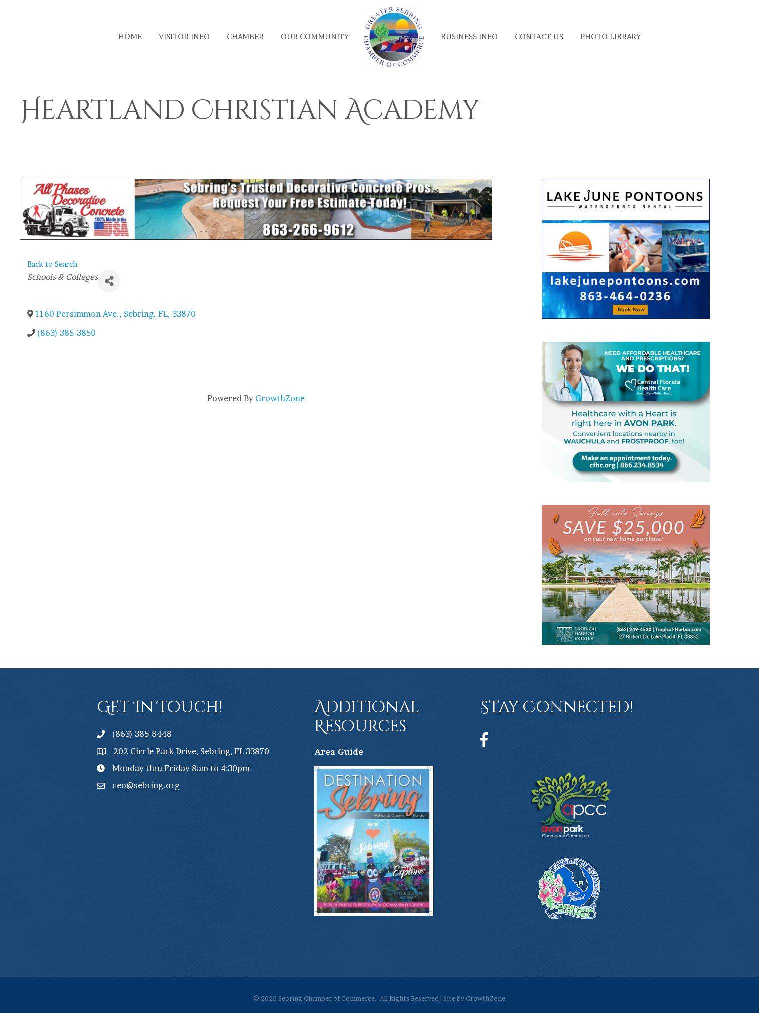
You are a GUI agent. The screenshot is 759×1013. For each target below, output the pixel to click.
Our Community (315, 36)
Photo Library (610, 36)
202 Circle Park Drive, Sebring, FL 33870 (192, 751)
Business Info (469, 36)
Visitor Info (184, 36)
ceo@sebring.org (146, 785)
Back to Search (53, 264)
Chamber (245, 36)
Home (130, 36)
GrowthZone (280, 398)
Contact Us (539, 36)
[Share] (109, 281)
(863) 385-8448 (142, 734)
